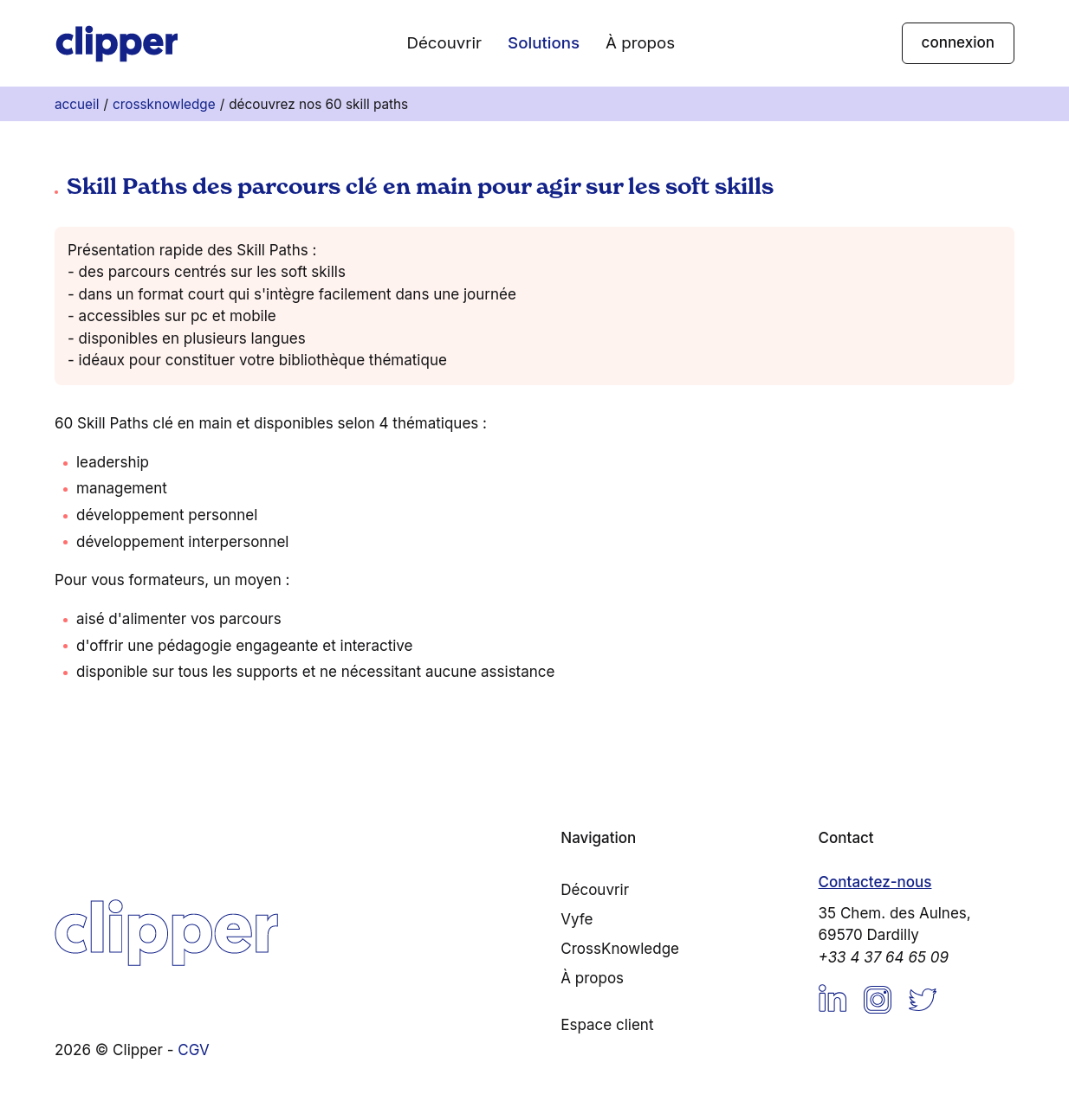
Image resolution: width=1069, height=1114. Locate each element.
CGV (193, 1050)
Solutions (544, 43)
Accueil (77, 104)
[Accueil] (117, 42)
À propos (640, 43)
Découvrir (444, 43)
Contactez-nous (875, 882)
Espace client (606, 1025)
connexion (958, 42)
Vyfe (576, 919)
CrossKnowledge (164, 104)
